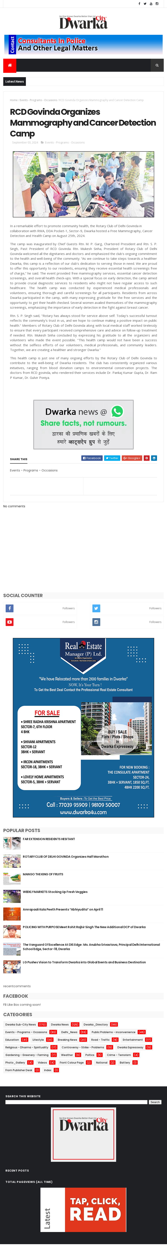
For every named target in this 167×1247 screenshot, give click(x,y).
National (101, 1065)
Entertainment (133, 1042)
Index (47, 1073)
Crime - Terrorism (119, 1057)
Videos (42, 1065)
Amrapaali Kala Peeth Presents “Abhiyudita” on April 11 (63, 912)
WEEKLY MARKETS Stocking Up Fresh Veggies (55, 894)
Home (14, 100)
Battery (125, 1065)
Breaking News (67, 1042)
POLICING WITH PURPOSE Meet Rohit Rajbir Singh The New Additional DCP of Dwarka (84, 929)
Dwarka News (60, 1027)
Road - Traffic (100, 1042)
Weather (67, 1057)
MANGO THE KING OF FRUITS (43, 877)
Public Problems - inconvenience (113, 1035)
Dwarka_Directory (96, 1027)
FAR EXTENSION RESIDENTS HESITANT (49, 841)
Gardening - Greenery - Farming (26, 1057)
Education (12, 1042)
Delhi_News (69, 1035)
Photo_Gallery (15, 1065)
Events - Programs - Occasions (38, 100)
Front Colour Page (72, 1065)
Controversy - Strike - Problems (83, 1050)
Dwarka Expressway (130, 1050)
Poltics (89, 1057)
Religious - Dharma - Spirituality (26, 1050)
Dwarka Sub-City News (20, 1027)
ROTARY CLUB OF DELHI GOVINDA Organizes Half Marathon (66, 859)
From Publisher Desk (18, 1073)
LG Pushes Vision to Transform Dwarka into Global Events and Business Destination (84, 965)
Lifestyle (38, 1042)
